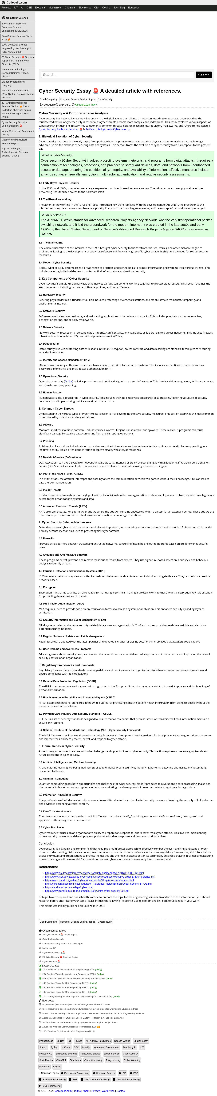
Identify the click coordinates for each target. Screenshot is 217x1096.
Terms (77, 1091)
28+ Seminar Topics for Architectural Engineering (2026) (71, 974)
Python (54, 1047)
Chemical (70, 7)
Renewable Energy (90, 1053)
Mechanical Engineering (95, 1079)
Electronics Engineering (75, 1073)
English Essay (141, 1041)
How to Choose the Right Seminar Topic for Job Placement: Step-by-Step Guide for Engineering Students (91, 1013)
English (60, 1041)
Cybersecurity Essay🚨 (52, 952)
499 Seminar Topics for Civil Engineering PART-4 (68, 983)
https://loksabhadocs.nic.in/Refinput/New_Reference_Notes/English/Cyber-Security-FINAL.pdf (98, 883)
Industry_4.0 (45, 1053)
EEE (73, 1079)
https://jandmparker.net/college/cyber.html (68, 887)
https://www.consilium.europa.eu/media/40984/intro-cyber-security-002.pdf (87, 891)
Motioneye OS (47, 948)
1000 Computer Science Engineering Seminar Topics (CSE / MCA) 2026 (17, 48)
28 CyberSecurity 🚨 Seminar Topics (58, 957)
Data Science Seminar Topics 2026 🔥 (17, 38)
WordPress (108, 1091)
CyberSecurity (105, 99)
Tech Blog (119, 7)
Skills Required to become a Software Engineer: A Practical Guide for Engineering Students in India (88, 1009)
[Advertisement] (126, 40)
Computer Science (104, 1073)
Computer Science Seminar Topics (77, 99)
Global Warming (132, 1060)
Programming (113, 1060)
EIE (122, 1073)
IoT (16, 7)
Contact (121, 1091)
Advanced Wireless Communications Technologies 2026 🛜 (69, 1027)
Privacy (95, 1091)
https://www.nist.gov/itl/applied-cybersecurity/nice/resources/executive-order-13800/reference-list (99, 876)
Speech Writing (122, 1041)
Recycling (44, 1066)
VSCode (66, 1047)
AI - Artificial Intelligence (98, 1041)
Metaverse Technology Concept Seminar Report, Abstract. (15, 73)
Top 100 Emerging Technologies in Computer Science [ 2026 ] (15, 152)
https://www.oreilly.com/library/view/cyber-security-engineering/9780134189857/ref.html (94, 873)
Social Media (46, 1060)
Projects (6, 7)
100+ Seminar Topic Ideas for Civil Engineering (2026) (70, 969)
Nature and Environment (106, 1047)
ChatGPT (61, 1060)
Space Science (111, 1053)
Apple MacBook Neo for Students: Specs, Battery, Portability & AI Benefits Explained (81, 1018)
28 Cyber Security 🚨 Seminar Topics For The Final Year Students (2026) (18, 61)
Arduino (57, 1066)
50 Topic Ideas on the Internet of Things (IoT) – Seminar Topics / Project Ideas (78, 1022)
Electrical (40, 7)
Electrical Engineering (52, 1079)
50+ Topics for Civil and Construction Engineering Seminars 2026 (76, 978)
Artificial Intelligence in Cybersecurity (108, 129)
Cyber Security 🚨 (49, 961)
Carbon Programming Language (13, 83)
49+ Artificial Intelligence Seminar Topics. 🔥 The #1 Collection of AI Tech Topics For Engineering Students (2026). (16, 109)
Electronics (85, 7)
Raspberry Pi (129, 1047)
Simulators (75, 1060)
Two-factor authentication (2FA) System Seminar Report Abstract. (18, 94)
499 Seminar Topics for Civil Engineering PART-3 (68, 987)
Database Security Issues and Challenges (61, 943)
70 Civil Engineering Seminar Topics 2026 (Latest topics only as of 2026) (79, 996)
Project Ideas (46, 1041)
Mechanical (55, 7)
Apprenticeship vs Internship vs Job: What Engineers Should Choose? (74, 1004)
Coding (106, 7)
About (86, 1091)
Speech (43, 1047)
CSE (29, 7)
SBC (76, 1047)
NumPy (86, 1047)
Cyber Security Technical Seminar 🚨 (61, 129)
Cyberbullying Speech (51, 939)
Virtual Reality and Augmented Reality (18, 133)
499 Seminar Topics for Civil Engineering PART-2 (68, 992)
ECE (134, 1073)
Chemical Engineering (126, 1079)
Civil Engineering (50, 1086)
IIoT (142, 1047)
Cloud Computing (49, 99)
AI (22, 7)
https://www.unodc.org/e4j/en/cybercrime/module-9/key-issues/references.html (89, 880)
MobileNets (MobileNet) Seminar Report (14, 141)
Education (133, 7)
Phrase (78, 1041)
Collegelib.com (17, 2)
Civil (96, 7)
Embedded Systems (66, 1053)
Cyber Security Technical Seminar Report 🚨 (15, 124)
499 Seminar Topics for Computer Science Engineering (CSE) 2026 (15, 27)
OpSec (68, 381)
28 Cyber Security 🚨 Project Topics (58, 934)
